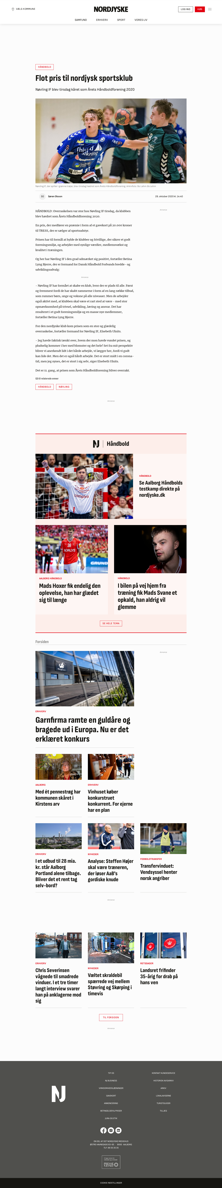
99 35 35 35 (113, 1147)
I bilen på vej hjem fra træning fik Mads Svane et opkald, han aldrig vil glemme (147, 596)
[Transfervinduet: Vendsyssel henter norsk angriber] (163, 838)
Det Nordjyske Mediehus (115, 1141)
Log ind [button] (185, 9)
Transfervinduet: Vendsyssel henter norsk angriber (158, 872)
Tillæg (163, 1110)
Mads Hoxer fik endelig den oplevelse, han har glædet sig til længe (70, 593)
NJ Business (111, 1080)
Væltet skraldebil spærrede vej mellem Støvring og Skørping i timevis (110, 984)
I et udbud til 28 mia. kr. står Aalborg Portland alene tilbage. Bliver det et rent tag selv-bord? (58, 873)
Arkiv (163, 1088)
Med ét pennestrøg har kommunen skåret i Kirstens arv (57, 798)
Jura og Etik (111, 1118)
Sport (121, 20)
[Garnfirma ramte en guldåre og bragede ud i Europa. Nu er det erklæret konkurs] (84, 678)
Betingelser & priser (111, 1110)
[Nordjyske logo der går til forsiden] (111, 9)
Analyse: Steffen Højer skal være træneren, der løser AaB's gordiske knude (110, 870)
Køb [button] (199, 9)
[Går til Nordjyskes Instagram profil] (111, 1130)
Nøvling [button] (64, 386)
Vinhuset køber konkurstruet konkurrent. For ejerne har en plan (110, 801)
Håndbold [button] (44, 67)
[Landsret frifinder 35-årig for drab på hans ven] (163, 945)
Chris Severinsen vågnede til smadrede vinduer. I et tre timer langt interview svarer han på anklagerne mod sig (58, 985)
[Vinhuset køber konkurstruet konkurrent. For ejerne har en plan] (111, 767)
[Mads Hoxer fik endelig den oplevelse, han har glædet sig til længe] (71, 549)
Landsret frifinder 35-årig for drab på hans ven (159, 976)
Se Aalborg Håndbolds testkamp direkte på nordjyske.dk (161, 489)
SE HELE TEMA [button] (111, 623)
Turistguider (163, 1103)
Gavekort (111, 1095)
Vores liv (141, 20)
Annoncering (111, 1103)
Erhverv (102, 20)
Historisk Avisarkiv (163, 1080)
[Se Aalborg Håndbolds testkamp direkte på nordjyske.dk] (84, 486)
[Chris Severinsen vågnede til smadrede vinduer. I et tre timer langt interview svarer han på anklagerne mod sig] (58, 945)
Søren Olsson (55, 196)
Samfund (81, 20)
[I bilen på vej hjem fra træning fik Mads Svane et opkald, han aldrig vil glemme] (150, 549)
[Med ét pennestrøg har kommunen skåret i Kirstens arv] (58, 767)
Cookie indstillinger (111, 1183)
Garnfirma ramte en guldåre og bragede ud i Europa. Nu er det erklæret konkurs (82, 729)
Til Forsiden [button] (111, 1017)
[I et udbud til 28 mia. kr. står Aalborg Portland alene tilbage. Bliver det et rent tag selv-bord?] (58, 836)
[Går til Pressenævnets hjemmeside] (111, 1162)
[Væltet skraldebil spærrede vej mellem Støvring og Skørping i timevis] (111, 947)
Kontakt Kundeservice (163, 1073)
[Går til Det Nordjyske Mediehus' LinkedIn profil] (118, 1130)
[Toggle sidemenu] (210, 9)
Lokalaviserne (163, 1095)
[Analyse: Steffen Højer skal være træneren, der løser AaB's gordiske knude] (111, 836)
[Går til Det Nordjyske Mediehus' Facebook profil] (103, 1130)
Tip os (111, 1073)
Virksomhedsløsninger (111, 1088)
